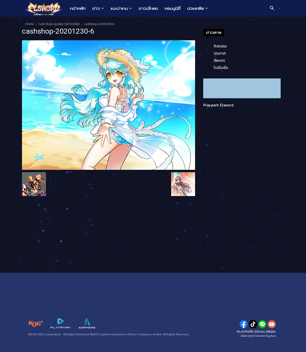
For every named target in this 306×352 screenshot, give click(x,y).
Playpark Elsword (218, 105)
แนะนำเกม (121, 8)
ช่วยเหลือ (197, 8)
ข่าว (98, 8)
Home (29, 24)
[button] (273, 8)
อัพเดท (219, 60)
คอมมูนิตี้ (172, 8)
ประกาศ (220, 53)
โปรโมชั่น (221, 67)
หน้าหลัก (78, 8)
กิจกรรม (220, 46)
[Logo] (46, 8)
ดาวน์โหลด (148, 8)
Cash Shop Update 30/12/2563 (59, 24)
